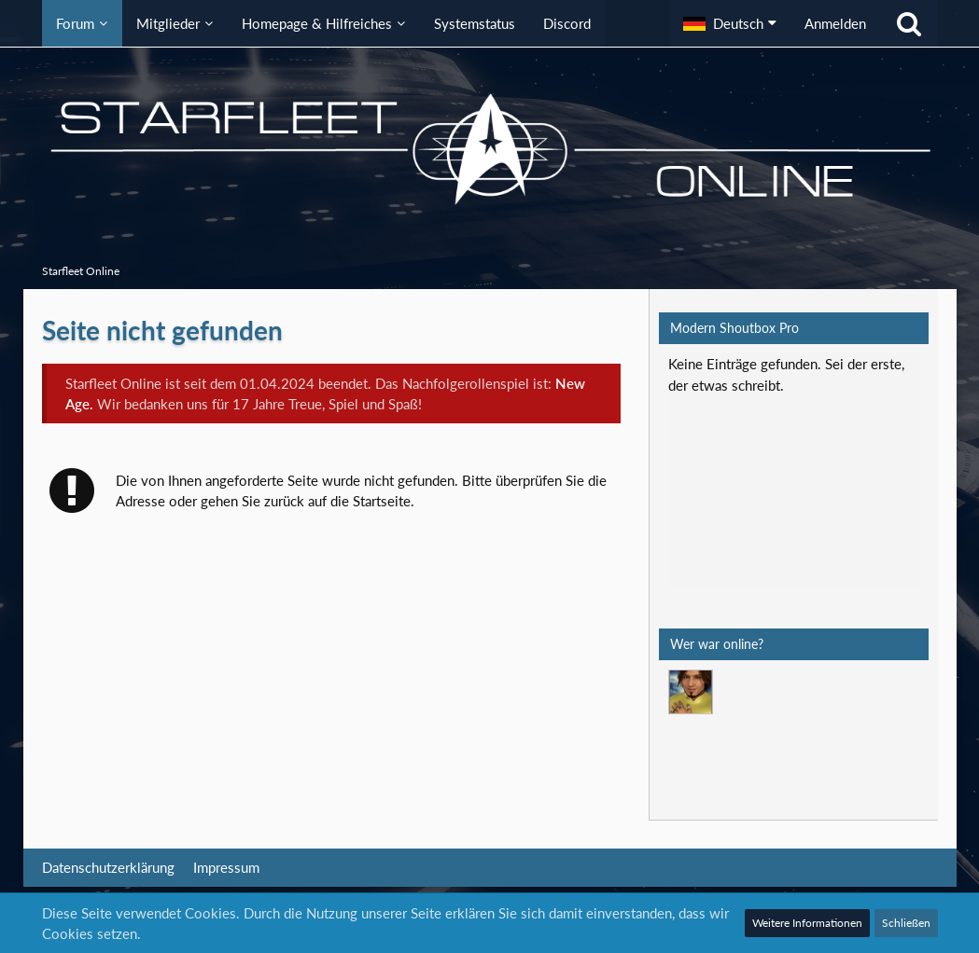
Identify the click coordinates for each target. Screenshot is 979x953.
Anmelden (835, 23)
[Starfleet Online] (490, 149)
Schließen (906, 923)
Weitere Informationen (807, 923)
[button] (729, 23)
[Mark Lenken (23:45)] (690, 692)
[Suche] (909, 23)
